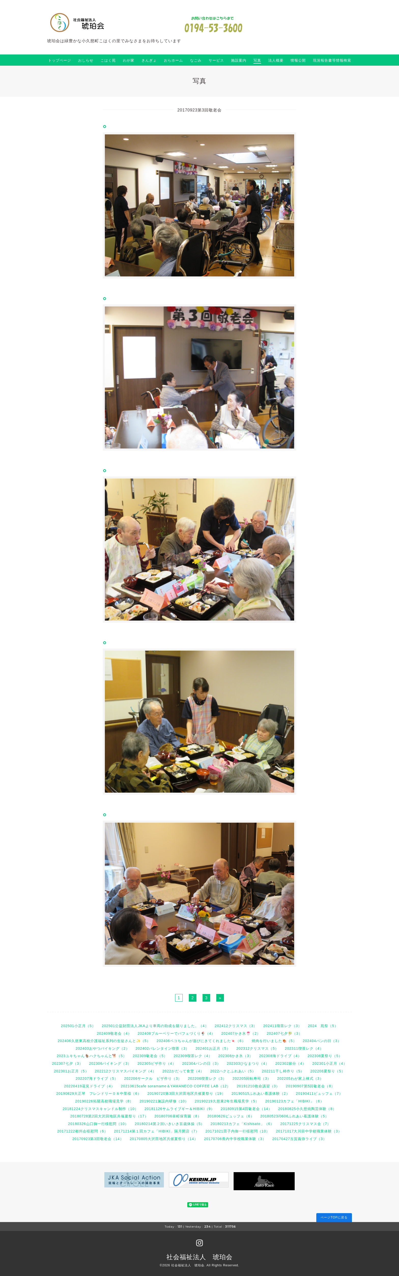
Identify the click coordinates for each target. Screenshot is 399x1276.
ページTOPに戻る (334, 1217)
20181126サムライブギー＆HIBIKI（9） (180, 1109)
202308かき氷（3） (235, 1056)
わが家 (128, 60)
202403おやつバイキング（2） (103, 1048)
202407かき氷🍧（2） (241, 1033)
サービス (216, 60)
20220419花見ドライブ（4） (89, 1086)
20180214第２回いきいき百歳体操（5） (169, 1124)
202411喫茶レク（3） (282, 1026)
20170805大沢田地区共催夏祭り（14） (164, 1139)
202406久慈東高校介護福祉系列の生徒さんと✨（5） (104, 1041)
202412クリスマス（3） (236, 1026)
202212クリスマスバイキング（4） (125, 1071)
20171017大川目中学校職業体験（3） (309, 1131)
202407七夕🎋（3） (284, 1033)
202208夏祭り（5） (327, 1071)
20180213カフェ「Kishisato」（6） (242, 1124)
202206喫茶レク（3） (207, 1078)
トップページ (59, 60)
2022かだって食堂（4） (183, 1071)
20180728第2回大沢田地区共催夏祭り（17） (109, 1116)
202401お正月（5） (212, 1048)
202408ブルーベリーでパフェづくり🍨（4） (176, 1033)
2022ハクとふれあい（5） (233, 1071)
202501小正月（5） (78, 1026)
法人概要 (275, 60)
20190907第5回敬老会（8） (310, 1086)
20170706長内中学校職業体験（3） (235, 1139)
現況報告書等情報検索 (332, 60)
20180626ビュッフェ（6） (230, 1116)
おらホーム (173, 60)
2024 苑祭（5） (323, 1026)
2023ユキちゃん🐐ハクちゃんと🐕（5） (92, 1056)
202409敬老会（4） (114, 1033)
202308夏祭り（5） (325, 1056)
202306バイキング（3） (110, 1063)
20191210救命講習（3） (258, 1086)
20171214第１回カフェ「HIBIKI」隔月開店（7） (157, 1131)
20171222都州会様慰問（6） (82, 1131)
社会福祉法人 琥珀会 (199, 1256)
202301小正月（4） (329, 1063)
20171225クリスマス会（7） (305, 1124)
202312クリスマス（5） (257, 1048)
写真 (257, 60)
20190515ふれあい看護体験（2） (261, 1093)
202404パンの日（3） (322, 1041)
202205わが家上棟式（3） (300, 1078)
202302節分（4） (290, 1063)
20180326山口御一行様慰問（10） (98, 1124)
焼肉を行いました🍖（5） (274, 1041)
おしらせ (85, 60)
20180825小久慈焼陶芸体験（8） (307, 1109)
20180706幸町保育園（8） (177, 1116)
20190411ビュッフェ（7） (319, 1093)
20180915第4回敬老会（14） (246, 1109)
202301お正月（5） (71, 1071)
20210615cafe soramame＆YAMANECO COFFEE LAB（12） (176, 1086)
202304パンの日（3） (201, 1063)
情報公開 (298, 60)
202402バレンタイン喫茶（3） (163, 1048)
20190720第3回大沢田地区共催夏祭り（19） (186, 1093)
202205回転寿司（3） (252, 1078)
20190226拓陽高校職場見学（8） (104, 1101)
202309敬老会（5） (150, 1056)
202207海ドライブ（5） (97, 1078)
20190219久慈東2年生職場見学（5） (227, 1101)
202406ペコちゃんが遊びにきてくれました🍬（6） (201, 1041)
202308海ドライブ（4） (280, 1056)
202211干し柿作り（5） (283, 1071)
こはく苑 (108, 60)
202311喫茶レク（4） (304, 1048)
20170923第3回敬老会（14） (98, 1139)
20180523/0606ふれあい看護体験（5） (294, 1116)
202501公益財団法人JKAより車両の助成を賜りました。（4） (155, 1026)
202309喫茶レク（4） (193, 1056)
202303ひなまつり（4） (248, 1063)
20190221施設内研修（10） (164, 1101)
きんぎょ (149, 60)
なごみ (196, 60)
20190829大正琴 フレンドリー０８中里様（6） (98, 1093)
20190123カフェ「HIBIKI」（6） (294, 1101)
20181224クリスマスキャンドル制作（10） (100, 1109)
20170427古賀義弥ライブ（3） (299, 1139)
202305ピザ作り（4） (156, 1063)
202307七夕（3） (67, 1063)
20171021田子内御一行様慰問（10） (237, 1131)
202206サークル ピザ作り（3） (153, 1078)
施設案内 (238, 60)
